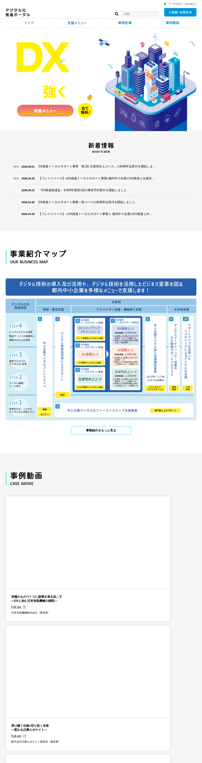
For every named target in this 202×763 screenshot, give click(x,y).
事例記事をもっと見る (101, 730)
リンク (68, 758)
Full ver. (16, 551)
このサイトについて (18, 758)
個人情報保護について (46, 758)
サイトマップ (85, 758)
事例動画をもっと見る (101, 579)
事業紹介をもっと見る (101, 429)
